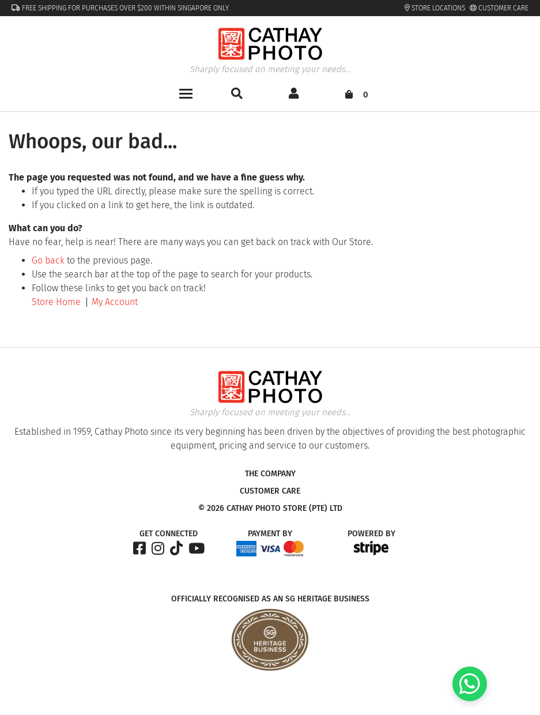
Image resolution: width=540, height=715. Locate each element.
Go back (48, 260)
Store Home (56, 301)
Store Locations (435, 8)
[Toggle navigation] (185, 92)
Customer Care (499, 8)
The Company (270, 474)
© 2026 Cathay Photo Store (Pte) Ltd (270, 509)
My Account (115, 301)
